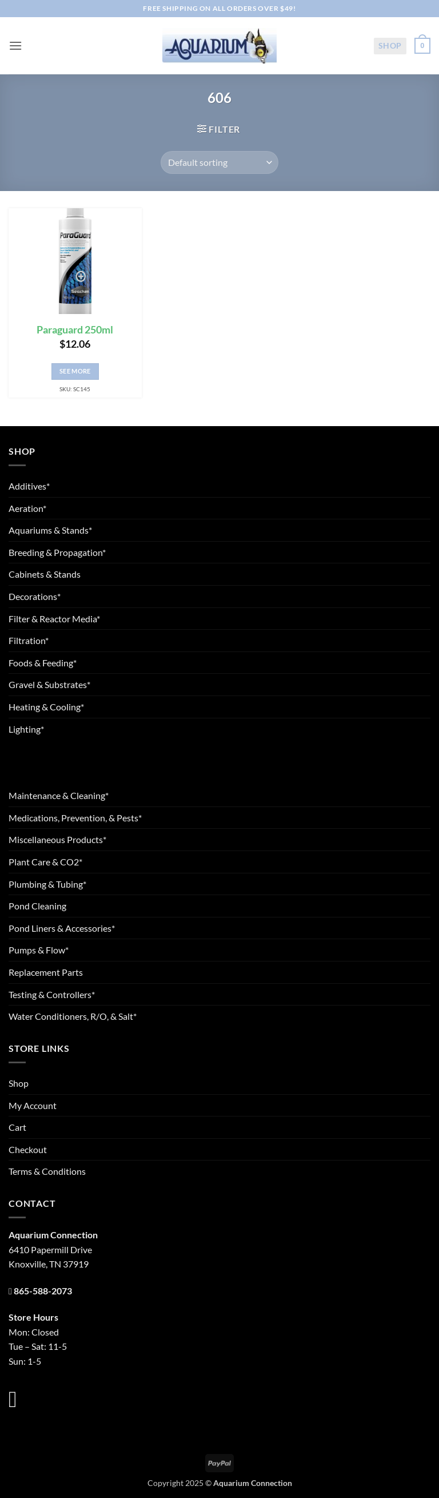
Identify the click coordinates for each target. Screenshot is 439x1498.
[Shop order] (219, 162)
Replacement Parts (46, 972)
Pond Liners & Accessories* (62, 928)
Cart (17, 1127)
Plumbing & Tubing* (47, 884)
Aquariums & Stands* (50, 530)
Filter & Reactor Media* (54, 618)
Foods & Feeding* (43, 662)
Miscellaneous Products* (57, 839)
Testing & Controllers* (52, 994)
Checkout (28, 1149)
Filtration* (29, 640)
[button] (15, 45)
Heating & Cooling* (46, 706)
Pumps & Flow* (39, 949)
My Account (33, 1105)
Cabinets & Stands (45, 574)
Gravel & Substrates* (49, 684)
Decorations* (35, 596)
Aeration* (27, 508)
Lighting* (26, 729)
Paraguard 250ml (75, 330)
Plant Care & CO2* (45, 861)
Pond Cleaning (37, 905)
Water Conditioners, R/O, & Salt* (73, 1016)
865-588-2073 (43, 1290)
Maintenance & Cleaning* (59, 795)
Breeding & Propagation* (57, 552)
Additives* (29, 485)
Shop (390, 45)
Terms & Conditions (47, 1171)
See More (75, 371)
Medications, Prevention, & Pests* (75, 817)
